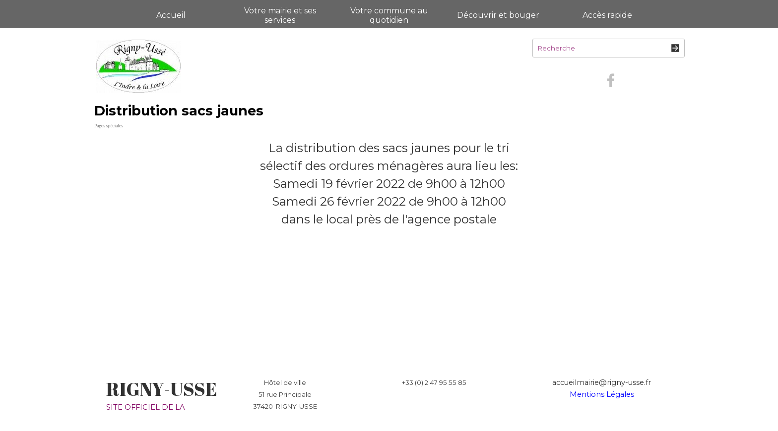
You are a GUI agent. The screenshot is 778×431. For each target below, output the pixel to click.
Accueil (171, 15)
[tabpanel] (389, 183)
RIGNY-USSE (161, 389)
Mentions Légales (602, 394)
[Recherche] (608, 48)
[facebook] (611, 80)
